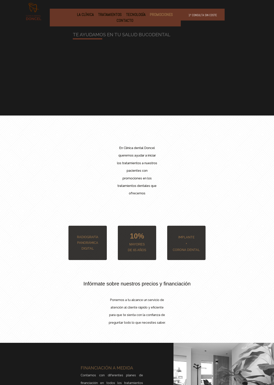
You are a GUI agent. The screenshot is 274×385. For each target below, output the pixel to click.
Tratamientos (110, 15)
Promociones (161, 15)
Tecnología (135, 15)
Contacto (124, 21)
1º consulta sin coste (202, 15)
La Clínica (85, 15)
